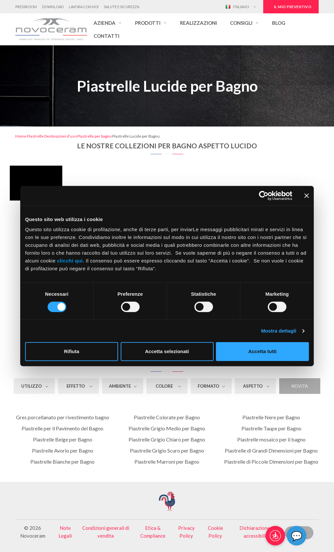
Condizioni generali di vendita (105, 532)
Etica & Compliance (152, 532)
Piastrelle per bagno (94, 136)
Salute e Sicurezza (121, 7)
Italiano (237, 6)
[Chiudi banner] (306, 195)
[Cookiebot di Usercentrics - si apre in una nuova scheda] (263, 196)
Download (53, 7)
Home (20, 136)
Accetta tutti (262, 351)
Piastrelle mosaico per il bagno (271, 439)
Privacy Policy (186, 532)
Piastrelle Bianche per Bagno (62, 461)
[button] (108, 22)
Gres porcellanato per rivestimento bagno (62, 417)
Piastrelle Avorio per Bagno (62, 450)
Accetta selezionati (167, 351)
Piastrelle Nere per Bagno (271, 417)
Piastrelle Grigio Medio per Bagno (167, 428)
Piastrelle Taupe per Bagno (271, 428)
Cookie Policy (215, 532)
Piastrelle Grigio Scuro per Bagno (167, 450)
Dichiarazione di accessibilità (257, 532)
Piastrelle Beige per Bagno (62, 439)
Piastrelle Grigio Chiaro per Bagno (167, 439)
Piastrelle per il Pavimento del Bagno (62, 428)
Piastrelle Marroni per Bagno (166, 461)
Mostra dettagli (278, 331)
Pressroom (26, 7)
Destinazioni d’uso (60, 136)
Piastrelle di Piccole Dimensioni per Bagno (271, 461)
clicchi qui (70, 260)
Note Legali (65, 532)
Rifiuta (71, 351)
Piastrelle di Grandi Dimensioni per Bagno (271, 450)
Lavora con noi (84, 7)
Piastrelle (35, 136)
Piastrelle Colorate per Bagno (167, 417)
